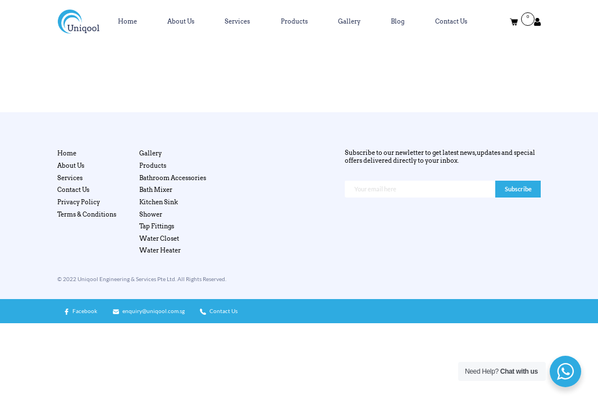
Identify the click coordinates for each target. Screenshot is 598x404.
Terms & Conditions (86, 214)
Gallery (349, 21)
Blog (397, 21)
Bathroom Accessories (172, 178)
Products (294, 21)
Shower (150, 214)
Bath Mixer (155, 190)
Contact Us (451, 21)
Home (127, 21)
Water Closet (159, 238)
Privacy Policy (78, 202)
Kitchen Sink (158, 202)
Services (237, 21)
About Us (180, 21)
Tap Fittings (156, 226)
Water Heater (160, 250)
